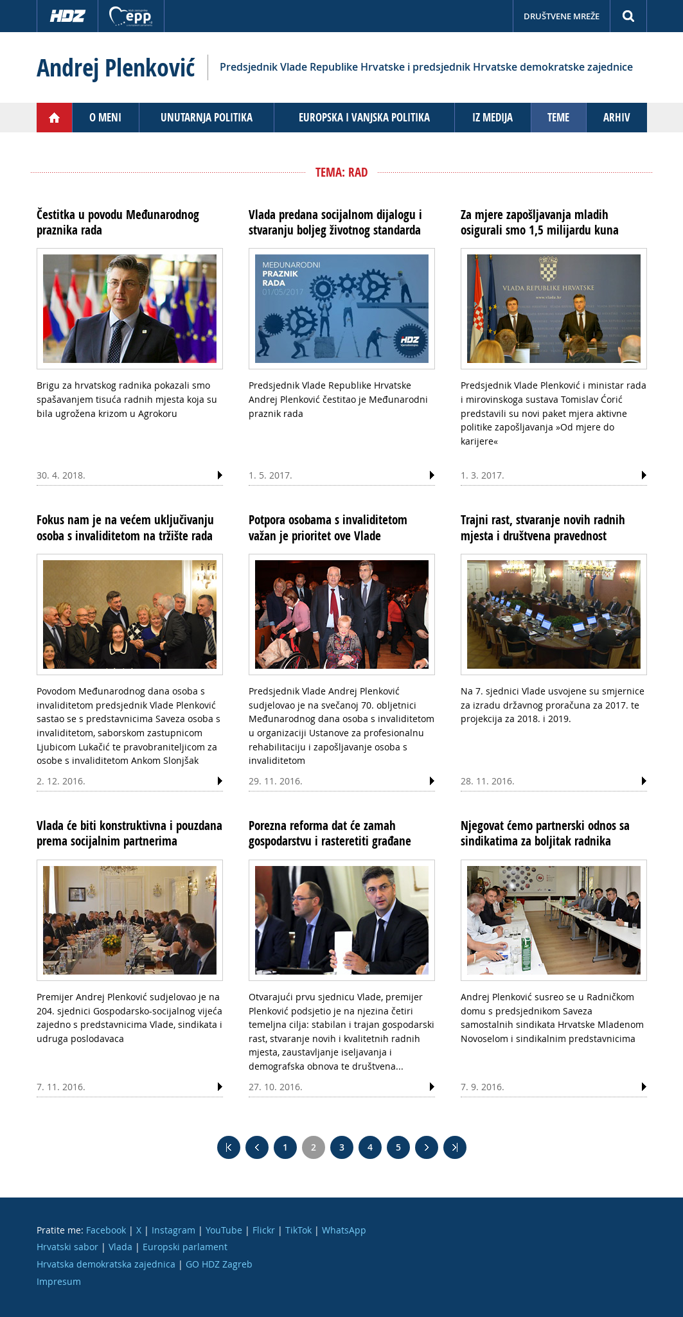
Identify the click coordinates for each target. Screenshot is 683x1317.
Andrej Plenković (116, 67)
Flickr (264, 1230)
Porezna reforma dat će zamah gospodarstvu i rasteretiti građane (330, 833)
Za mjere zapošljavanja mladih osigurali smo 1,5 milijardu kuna (540, 222)
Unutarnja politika (207, 117)
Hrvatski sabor (67, 1247)
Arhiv (616, 117)
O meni (105, 117)
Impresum (59, 1281)
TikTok (298, 1230)
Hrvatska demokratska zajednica (106, 1264)
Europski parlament (185, 1247)
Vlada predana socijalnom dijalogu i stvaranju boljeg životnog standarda (335, 222)
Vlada (120, 1247)
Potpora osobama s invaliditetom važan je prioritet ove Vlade (328, 527)
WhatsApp (344, 1230)
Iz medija (492, 117)
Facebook (106, 1230)
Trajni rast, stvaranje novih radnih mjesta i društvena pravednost (543, 527)
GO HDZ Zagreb (219, 1264)
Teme (558, 117)
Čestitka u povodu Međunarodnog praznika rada (118, 222)
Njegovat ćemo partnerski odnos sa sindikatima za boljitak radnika (545, 833)
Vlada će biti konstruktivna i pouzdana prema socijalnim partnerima (129, 833)
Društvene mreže (561, 16)
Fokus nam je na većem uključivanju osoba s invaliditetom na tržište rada (125, 527)
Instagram (173, 1230)
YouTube (224, 1230)
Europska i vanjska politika (364, 117)
